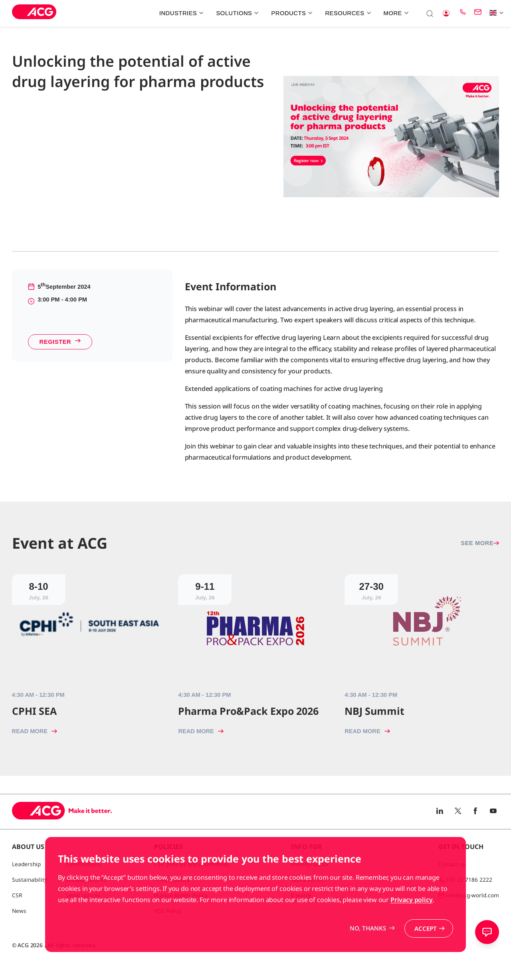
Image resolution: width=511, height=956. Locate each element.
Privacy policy (411, 925)
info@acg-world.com (472, 895)
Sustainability (29, 879)
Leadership (26, 864)
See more (480, 543)
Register (60, 342)
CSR (17, 895)
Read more (34, 731)
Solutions (236, 13)
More (395, 13)
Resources (347, 13)
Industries (180, 13)
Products (290, 13)
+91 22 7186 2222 (469, 879)
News (19, 910)
